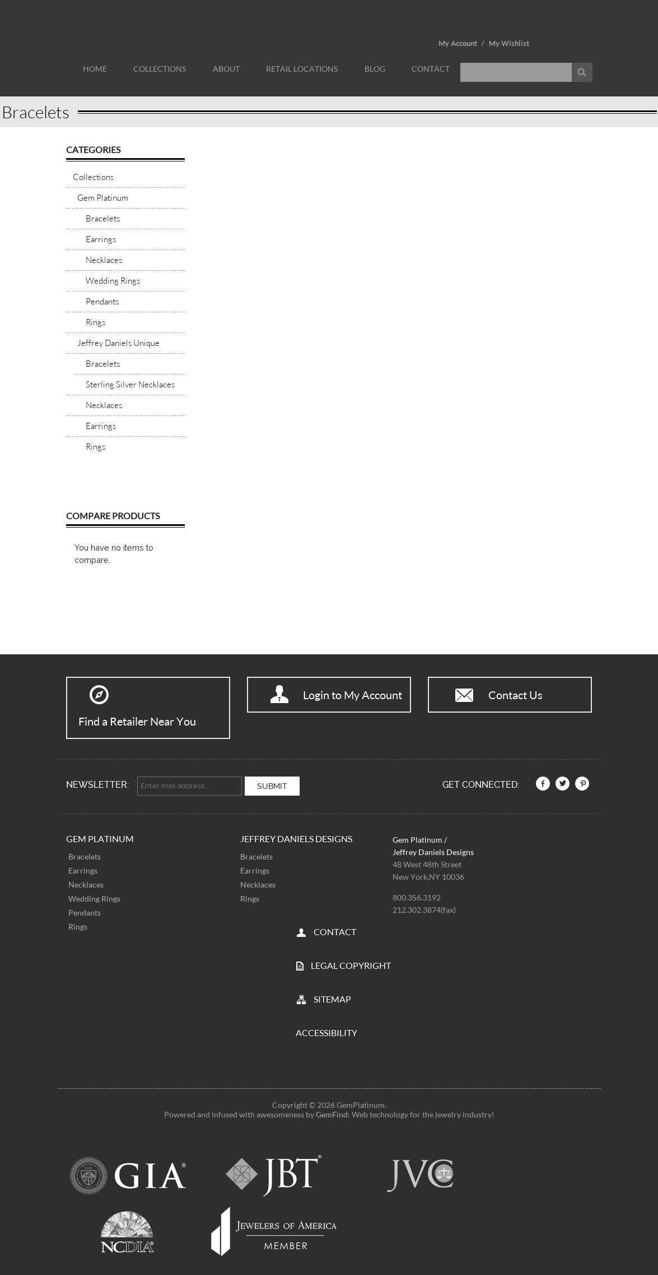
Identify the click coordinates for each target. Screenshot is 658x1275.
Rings (77, 924)
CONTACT (335, 929)
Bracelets (84, 854)
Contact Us (515, 694)
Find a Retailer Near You (137, 721)
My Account (457, 43)
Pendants (84, 910)
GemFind (332, 1112)
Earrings (82, 868)
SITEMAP (332, 996)
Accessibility (326, 1030)
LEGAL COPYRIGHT (351, 963)
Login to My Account (352, 694)
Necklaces (86, 882)
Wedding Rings (94, 896)
